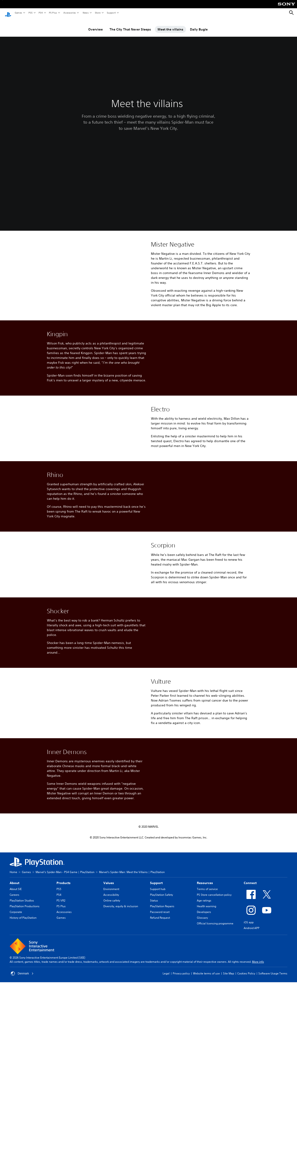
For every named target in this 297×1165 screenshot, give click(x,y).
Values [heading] (108, 997)
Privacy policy (181, 1088)
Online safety (111, 1015)
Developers (204, 1026)
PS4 (40, 12)
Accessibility (111, 1009)
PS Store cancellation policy (214, 1009)
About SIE (16, 1003)
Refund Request (160, 1032)
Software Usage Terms (272, 1088)
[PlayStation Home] (8, 12)
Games (18, 12)
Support (111, 12)
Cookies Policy (246, 1088)
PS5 (30, 12)
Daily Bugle (199, 25)
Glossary (202, 1032)
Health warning (206, 1021)
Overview (95, 25)
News (85, 12)
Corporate (16, 1026)
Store (97, 12)
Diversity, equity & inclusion (120, 1021)
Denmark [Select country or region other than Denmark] (22, 1088)
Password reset (160, 1026)
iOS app (249, 1037)
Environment (111, 1003)
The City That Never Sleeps (130, 25)
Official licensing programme (215, 1038)
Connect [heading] (250, 997)
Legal (166, 1088)
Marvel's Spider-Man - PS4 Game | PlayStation (65, 986)
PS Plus (53, 12)
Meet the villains (170, 25)
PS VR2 (61, 1015)
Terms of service (207, 1003)
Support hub (157, 1003)
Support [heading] (156, 997)
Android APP (251, 1042)
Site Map (228, 1088)
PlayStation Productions (25, 1021)
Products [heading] (64, 997)
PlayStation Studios (22, 1015)
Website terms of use (206, 1088)
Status (154, 1015)
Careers (14, 1009)
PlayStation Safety (161, 1009)
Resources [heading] (205, 997)
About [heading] (14, 997)
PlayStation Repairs (162, 1021)
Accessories (69, 12)
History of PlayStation (23, 1032)
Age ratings (204, 1015)
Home (13, 986)
